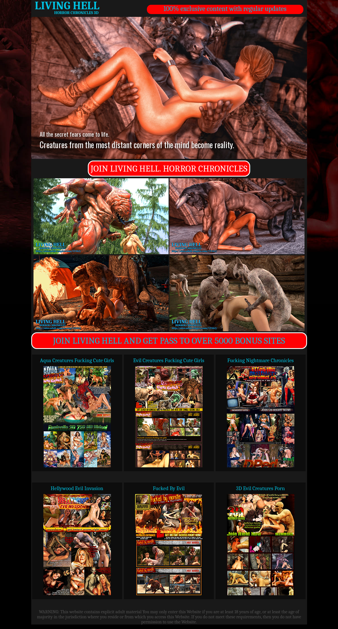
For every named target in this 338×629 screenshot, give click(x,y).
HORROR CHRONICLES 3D (76, 12)
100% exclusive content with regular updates (225, 9)
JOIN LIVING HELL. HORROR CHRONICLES (169, 168)
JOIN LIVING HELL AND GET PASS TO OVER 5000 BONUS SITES (169, 340)
